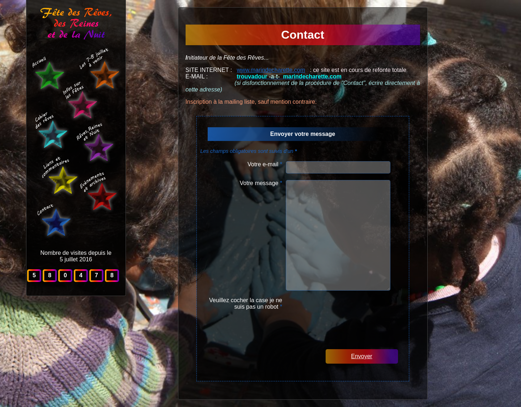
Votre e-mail (264, 164)
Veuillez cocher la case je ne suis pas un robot (245, 303)
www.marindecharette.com (271, 70)
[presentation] (347, 311)
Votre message (261, 183)
